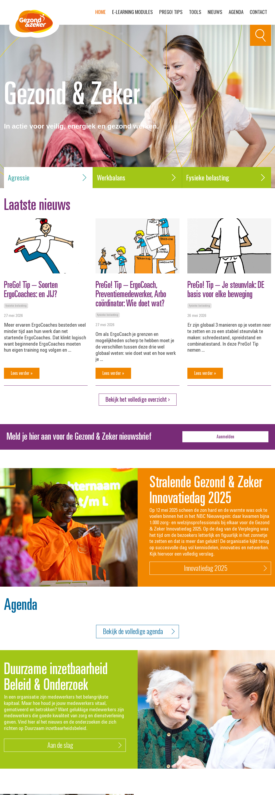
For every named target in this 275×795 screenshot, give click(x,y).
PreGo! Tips (171, 11)
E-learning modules (132, 11)
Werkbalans (137, 177)
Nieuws (215, 11)
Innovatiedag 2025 (225, 568)
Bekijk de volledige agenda (139, 631)
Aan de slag (84, 745)
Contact (258, 11)
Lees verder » (22, 373)
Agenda (236, 11)
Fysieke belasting (226, 177)
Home (100, 11)
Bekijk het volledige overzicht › (138, 399)
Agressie (48, 177)
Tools (195, 11)
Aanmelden (225, 436)
